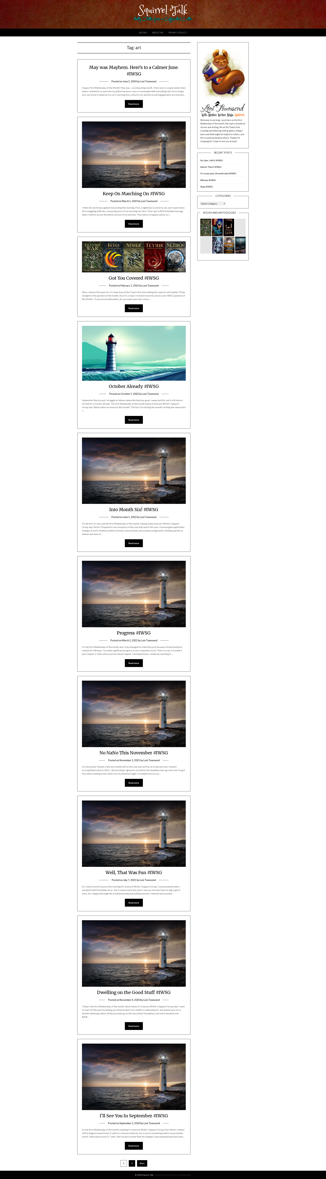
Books (143, 32)
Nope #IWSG (206, 186)
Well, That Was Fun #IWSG (134, 872)
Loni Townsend (148, 81)
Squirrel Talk (163, 10)
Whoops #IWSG (208, 180)
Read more (133, 104)
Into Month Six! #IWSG (133, 509)
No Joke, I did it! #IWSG (211, 160)
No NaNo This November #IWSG (134, 753)
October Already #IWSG (134, 386)
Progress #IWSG (134, 633)
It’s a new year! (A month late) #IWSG (218, 173)
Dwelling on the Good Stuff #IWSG (134, 992)
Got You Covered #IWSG (134, 278)
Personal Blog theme (182, 1175)
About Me (157, 32)
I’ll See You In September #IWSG (134, 1115)
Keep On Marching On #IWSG (134, 193)
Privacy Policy (177, 32)
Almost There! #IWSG (210, 167)
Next (142, 1163)
